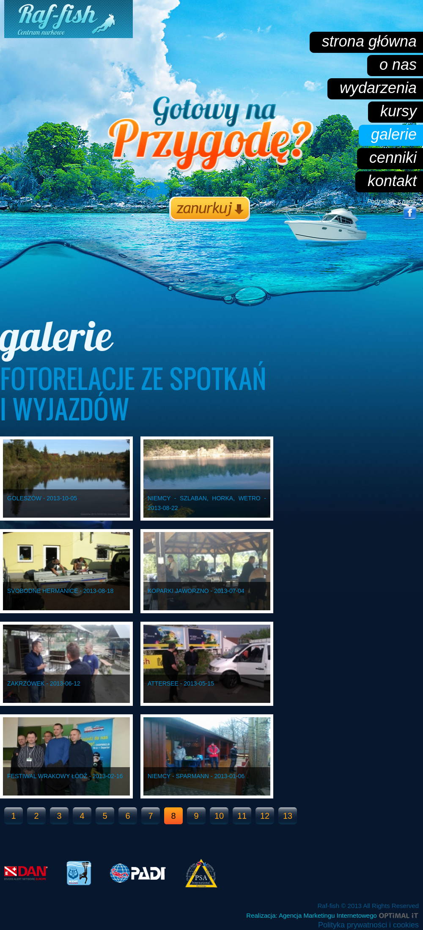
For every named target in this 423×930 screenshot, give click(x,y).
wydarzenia (378, 87)
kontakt (392, 180)
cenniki (393, 157)
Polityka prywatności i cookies (368, 925)
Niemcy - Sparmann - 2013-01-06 (196, 776)
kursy (398, 111)
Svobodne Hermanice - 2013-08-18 (60, 590)
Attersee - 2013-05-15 (181, 683)
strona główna (369, 41)
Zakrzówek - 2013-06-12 (43, 683)
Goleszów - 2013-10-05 (42, 498)
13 (287, 815)
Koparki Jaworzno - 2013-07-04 (196, 590)
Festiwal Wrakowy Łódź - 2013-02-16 (65, 776)
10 (219, 815)
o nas (398, 64)
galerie (394, 134)
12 (264, 815)
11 (242, 815)
